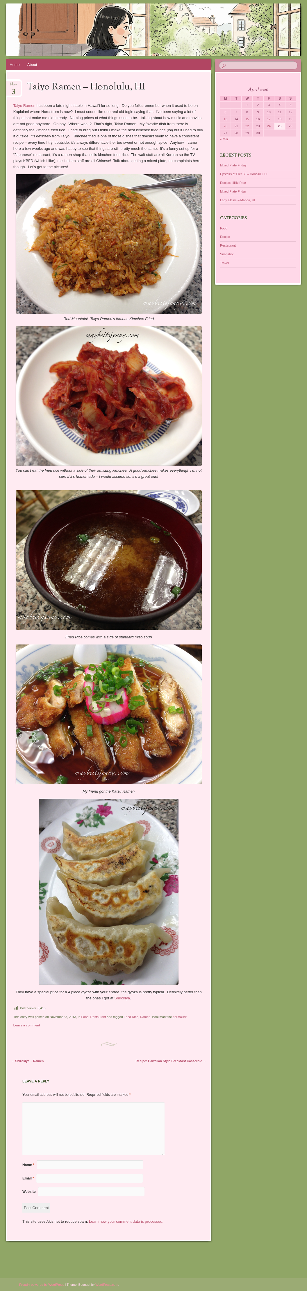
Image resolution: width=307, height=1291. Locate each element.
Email (28, 1178)
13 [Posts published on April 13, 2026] (225, 119)
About (32, 64)
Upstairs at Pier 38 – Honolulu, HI (243, 174)
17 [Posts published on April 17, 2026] (269, 119)
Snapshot (226, 254)
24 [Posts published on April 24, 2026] (269, 126)
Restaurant (98, 1017)
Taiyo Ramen (24, 105)
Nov (13, 86)
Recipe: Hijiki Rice (233, 182)
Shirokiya (122, 998)
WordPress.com (106, 1284)
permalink (180, 1017)
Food (84, 1017)
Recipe (225, 236)
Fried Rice (131, 1017)
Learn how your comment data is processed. (126, 1221)
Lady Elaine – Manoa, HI (237, 200)
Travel (224, 263)
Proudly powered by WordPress (41, 1284)
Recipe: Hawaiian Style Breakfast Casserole (170, 1061)
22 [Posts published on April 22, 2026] (247, 126)
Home (15, 64)
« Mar (224, 139)
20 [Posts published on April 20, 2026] (225, 126)
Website (29, 1192)
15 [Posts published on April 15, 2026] (247, 119)
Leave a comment (26, 1025)
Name (28, 1165)
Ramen (145, 1017)
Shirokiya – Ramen (27, 1061)
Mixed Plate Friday (233, 165)
